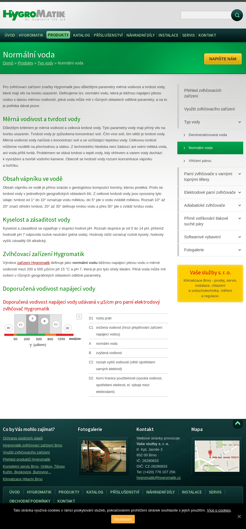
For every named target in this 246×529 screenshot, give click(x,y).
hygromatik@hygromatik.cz (159, 477)
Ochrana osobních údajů (23, 438)
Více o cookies (219, 510)
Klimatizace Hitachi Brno (23, 479)
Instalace (190, 492)
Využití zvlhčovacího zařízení (26, 452)
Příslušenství (124, 492)
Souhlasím (123, 519)
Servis (213, 492)
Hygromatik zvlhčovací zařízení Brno (32, 445)
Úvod (14, 492)
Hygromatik (39, 492)
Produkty (25, 63)
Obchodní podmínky (29, 501)
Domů (8, 63)
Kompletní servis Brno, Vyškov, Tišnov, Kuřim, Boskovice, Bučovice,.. (34, 469)
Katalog (94, 492)
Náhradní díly (160, 492)
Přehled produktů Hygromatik (26, 459)
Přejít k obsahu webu (237, 424)
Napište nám (222, 59)
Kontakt (66, 501)
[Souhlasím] (239, 516)
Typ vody (45, 63)
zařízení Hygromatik (33, 263)
